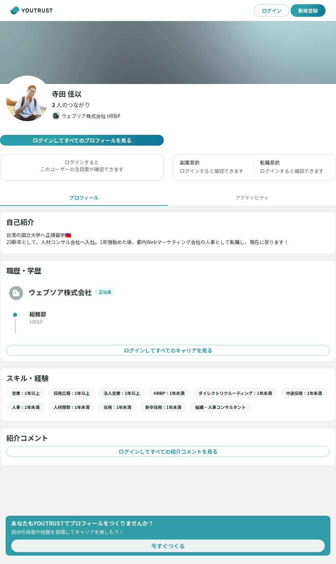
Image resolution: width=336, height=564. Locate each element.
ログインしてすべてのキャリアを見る (168, 350)
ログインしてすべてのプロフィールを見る (82, 140)
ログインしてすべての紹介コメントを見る (168, 451)
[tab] (84, 197)
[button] (71, 104)
